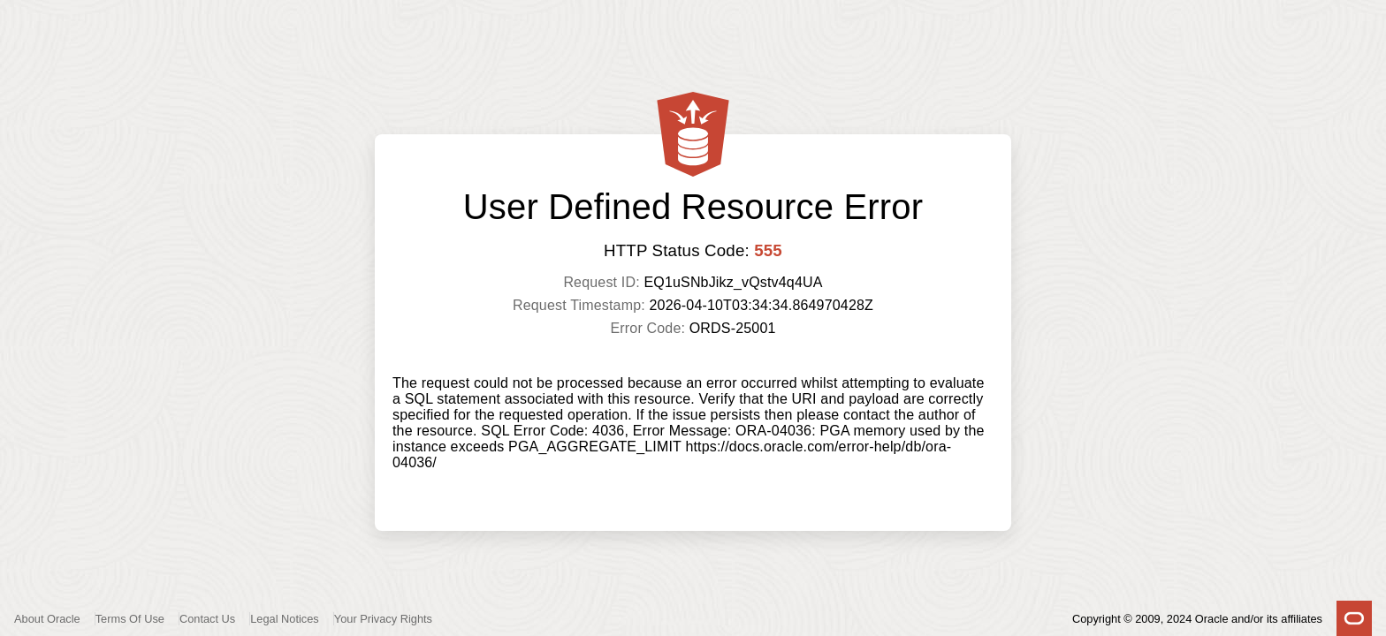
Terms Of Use (129, 618)
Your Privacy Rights (383, 618)
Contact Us (207, 618)
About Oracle (47, 618)
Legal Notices (284, 618)
